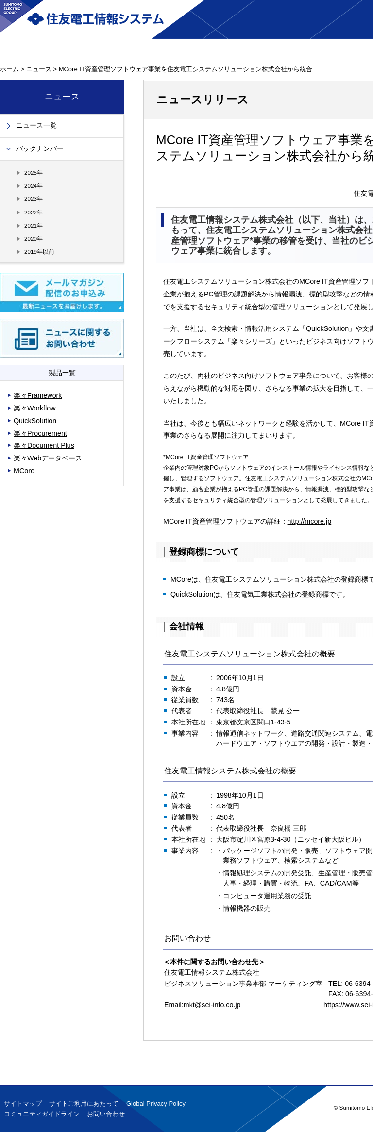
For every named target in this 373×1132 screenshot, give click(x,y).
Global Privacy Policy (156, 1103)
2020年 (33, 238)
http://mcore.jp (310, 521)
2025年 (33, 172)
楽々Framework (38, 395)
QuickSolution (35, 421)
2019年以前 (39, 251)
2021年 (33, 225)
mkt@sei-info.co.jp (212, 1005)
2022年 (33, 212)
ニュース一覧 (36, 125)
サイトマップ (23, 1103)
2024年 (33, 185)
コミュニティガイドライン (42, 1113)
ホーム (9, 69)
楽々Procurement (40, 433)
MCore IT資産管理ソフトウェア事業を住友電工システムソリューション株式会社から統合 (185, 69)
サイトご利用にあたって (84, 1103)
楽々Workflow (35, 408)
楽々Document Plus (44, 445)
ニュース (38, 69)
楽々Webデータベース (48, 458)
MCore (24, 471)
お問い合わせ (106, 1113)
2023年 (33, 199)
